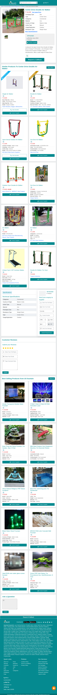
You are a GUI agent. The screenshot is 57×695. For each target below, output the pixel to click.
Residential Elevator (16, 628)
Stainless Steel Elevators (45, 628)
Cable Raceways (20, 642)
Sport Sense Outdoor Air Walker (12, 138)
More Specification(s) (31, 30)
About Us (6, 660)
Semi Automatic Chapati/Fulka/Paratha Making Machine (21, 647)
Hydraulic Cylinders (34, 634)
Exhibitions (6, 671)
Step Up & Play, (34, 151)
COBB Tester (42, 638)
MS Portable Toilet (36, 630)
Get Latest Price (36, 11)
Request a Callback (35, 58)
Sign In (45, 2)
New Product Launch (43, 669)
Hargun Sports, (34, 196)
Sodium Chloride (35, 653)
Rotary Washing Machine (20, 636)
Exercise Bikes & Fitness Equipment (12, 5)
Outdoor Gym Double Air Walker (12, 184)
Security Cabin (7, 630)
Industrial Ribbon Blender (32, 625)
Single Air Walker (7, 93)
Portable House (14, 630)
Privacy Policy (24, 664)
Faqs (5, 673)
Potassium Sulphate (19, 653)
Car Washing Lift (33, 645)
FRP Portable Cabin (16, 631)
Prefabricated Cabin (33, 631)
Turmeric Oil (28, 653)
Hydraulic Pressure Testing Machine (20, 639)
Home (2, 5)
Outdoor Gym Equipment (9, 650)
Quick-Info (6, 669)
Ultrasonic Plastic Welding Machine (33, 642)
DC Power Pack (25, 634)
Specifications (7, 291)
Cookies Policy (24, 660)
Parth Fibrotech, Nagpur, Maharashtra (12, 105)
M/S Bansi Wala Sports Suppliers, (11, 151)
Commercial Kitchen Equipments (38, 641)
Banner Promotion (42, 666)
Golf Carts (30, 650)
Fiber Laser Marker (48, 639)
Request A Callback (28, 616)
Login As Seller (42, 673)
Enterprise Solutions (43, 671)
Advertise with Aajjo (43, 662)
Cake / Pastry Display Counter (36, 639)
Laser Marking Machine (19, 624)
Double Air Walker (35, 93)
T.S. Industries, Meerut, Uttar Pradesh (40, 105)
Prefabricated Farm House (25, 630)
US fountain (30, 34)
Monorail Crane (35, 638)
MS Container (25, 631)
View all (52, 377)
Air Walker (22, 5)
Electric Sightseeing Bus (21, 650)
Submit (5, 371)
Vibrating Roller (10, 625)
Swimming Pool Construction (18, 648)
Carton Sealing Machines (32, 627)
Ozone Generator (22, 651)
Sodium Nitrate (10, 653)
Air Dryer (10, 645)
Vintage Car (36, 650)
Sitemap (6, 662)
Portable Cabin (29, 624)
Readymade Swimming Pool (42, 648)
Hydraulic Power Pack (45, 634)
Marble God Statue (19, 641)
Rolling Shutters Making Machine (21, 645)
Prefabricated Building (9, 633)
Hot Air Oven (18, 634)
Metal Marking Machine (9, 641)
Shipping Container (42, 633)
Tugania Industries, (35, 275)
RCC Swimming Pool (31, 648)
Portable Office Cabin (44, 631)
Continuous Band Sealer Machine (12, 644)
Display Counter (42, 627)
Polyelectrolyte (7, 655)
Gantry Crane (21, 638)
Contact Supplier (32, 41)
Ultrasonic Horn (12, 642)
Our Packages (41, 664)
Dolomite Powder (44, 653)
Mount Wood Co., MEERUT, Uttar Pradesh (13, 190)
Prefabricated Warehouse (20, 633)
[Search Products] (20, 2)
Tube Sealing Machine (20, 625)
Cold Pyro (29, 651)
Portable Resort (45, 630)
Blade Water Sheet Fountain (11, 530)
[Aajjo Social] (43, 621)
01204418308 (7, 679)
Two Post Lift (41, 645)
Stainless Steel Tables (9, 627)
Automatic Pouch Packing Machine (29, 644)
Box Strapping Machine (20, 627)
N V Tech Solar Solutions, (37, 239)
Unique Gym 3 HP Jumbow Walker (13, 269)
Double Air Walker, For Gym (39, 269)
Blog (5, 667)
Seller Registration (42, 660)
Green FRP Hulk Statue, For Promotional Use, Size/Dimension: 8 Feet (41, 573)
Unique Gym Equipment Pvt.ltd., (10, 281)
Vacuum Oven (11, 634)
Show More (51, 66)
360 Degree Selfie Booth (37, 651)
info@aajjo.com (7, 683)
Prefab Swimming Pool (40, 647)
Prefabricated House (32, 633)
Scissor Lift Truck (35, 628)
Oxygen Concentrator (12, 651)
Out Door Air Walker (36, 138)
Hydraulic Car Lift (26, 628)
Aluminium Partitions (43, 625)
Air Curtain (27, 641)
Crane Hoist (28, 638)
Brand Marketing (42, 667)
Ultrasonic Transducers (47, 642)
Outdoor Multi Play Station (40, 624)
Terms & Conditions (26, 662)
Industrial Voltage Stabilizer (33, 636)
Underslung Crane (13, 638)
